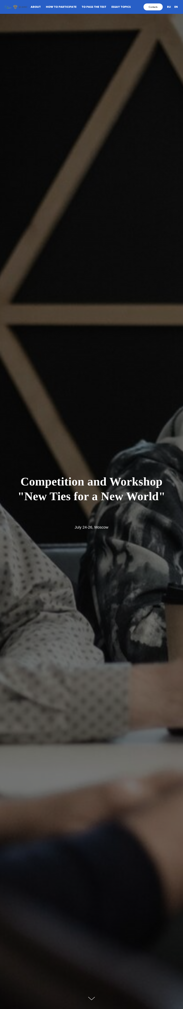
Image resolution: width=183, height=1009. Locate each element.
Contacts (153, 7)
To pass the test (94, 7)
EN (176, 7)
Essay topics (121, 7)
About (36, 7)
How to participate (61, 7)
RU (169, 7)
